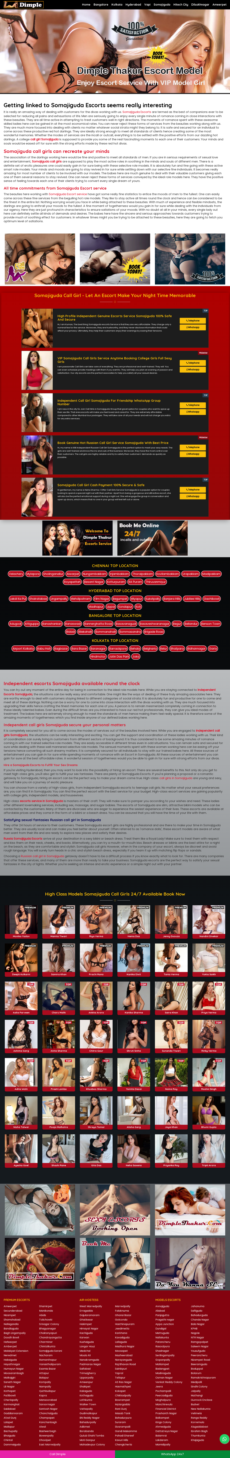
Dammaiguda (12, 1442)
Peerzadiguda (163, 1392)
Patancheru (162, 1339)
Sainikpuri (121, 1366)
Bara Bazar (79, 646)
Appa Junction (164, 1321)
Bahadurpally (88, 1419)
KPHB (194, 1326)
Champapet (47, 1415)
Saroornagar (47, 1401)
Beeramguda (199, 1361)
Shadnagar (162, 1348)
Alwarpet (73, 571)
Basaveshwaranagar (154, 621)
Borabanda (87, 1428)
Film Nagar (101, 596)
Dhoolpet (45, 1437)
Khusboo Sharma (96, 1086)
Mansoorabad (48, 1397)
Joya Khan (171, 1124)
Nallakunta (162, 1334)
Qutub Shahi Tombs (92, 1433)
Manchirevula (163, 1401)
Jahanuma (197, 1303)
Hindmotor (98, 654)
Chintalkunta (47, 1343)
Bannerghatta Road (98, 621)
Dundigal (160, 1326)
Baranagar (98, 646)
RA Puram (135, 579)
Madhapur (96, 604)
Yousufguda (198, 1348)
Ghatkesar (86, 1317)
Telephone (193, 321)
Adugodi (15, 621)
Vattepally (86, 1406)
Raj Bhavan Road (125, 1361)
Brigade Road (154, 629)
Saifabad (85, 1366)
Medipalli (196, 1379)
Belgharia (150, 646)
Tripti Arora (209, 1162)
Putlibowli (9, 1392)
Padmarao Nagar (90, 1361)
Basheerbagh (47, 1428)
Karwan (84, 1334)
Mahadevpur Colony (92, 1442)
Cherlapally (11, 1397)
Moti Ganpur (87, 1437)
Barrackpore (118, 646)
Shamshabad (12, 1317)
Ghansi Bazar (123, 1312)
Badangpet (162, 1366)
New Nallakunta (200, 1406)
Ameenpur (86, 1379)
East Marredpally (50, 1442)
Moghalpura (163, 1397)
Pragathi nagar (164, 1317)
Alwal (42, 1424)
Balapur (44, 1375)
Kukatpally (153, 596)
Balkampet (162, 1415)
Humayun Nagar (14, 1366)
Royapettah (72, 579)
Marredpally (122, 1303)
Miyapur (136, 596)
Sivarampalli (122, 1424)
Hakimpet (86, 1321)
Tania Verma (171, 971)
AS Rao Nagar (123, 1379)
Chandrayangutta (50, 1334)
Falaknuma (122, 1308)
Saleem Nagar (200, 1343)
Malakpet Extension (16, 1348)
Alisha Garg (134, 1124)
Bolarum (196, 1370)
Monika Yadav (21, 933)
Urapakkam (190, 571)
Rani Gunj (120, 1406)
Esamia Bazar (47, 1366)
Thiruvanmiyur (156, 579)
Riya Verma (96, 933)
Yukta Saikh (209, 971)
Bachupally (11, 1428)
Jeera (159, 1384)
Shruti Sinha (134, 1047)
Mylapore (33, 571)
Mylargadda (122, 1401)
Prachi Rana (96, 971)
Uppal (111, 604)
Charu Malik (59, 1009)
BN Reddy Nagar (90, 1415)
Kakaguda (86, 1388)
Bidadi (70, 629)
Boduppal (197, 1366)
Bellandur (191, 621)
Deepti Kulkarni (21, 971)
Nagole (195, 1330)
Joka (135, 654)
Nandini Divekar (208, 933)
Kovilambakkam (167, 571)
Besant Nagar (93, 579)
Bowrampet (122, 1397)
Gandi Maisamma (126, 1428)
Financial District (165, 1406)
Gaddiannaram (13, 1410)
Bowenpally (46, 1433)
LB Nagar (9, 1384)
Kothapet (10, 1388)
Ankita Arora (96, 1009)
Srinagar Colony (49, 1321)
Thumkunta (198, 1433)
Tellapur (120, 1375)
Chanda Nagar (200, 1317)
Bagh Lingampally (15, 1330)
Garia (213, 646)
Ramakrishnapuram (203, 1375)
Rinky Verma (208, 1047)
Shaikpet (85, 1384)
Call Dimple (57, 1454)
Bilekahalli (85, 629)
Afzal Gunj (10, 1415)
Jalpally (196, 1388)
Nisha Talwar (21, 1124)
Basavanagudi (126, 621)
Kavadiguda (122, 1334)
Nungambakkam (94, 571)
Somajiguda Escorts (137, 112)
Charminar (46, 1339)
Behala (135, 646)
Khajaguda (197, 1437)
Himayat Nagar (89, 1326)
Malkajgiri (9, 1375)
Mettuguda (162, 1330)
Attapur (44, 1370)
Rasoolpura (162, 1343)
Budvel (195, 1401)
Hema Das (134, 933)
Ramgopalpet (199, 1339)
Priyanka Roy (171, 1162)
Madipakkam (211, 571)
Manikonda (46, 1308)
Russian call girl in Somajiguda (42, 853)
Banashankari (52, 621)
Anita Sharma (59, 1047)
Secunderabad (13, 1308)
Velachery (16, 571)
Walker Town (88, 1401)
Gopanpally (162, 1357)
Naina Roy (171, 1086)
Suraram (120, 1419)
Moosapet (121, 1348)
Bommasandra (130, 629)
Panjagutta (162, 1312)
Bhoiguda (9, 1433)
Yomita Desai (134, 1086)
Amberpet (10, 1343)
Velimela (196, 1410)
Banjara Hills (172, 596)
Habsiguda (10, 1357)
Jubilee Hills (192, 596)
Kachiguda (86, 1330)
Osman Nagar (164, 1375)
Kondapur (125, 604)
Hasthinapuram (124, 1321)
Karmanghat (12, 1401)
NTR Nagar (197, 1334)
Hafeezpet (10, 1339)
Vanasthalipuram (50, 1361)
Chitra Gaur (96, 1047)
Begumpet (120, 596)
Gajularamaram (90, 1312)
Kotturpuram (116, 579)
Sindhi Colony (199, 1384)
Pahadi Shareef (124, 1433)
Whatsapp (193, 328)
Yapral (119, 1370)
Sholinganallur (53, 571)
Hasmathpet (123, 1384)
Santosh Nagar (48, 1406)
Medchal (85, 1348)
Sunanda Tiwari (171, 1047)
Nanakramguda (89, 1357)
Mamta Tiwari (58, 933)
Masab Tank (122, 1410)
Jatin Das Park (119, 654)
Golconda (121, 1317)
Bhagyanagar (47, 1326)
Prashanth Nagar (166, 1410)
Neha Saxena (134, 1162)
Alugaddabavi (199, 1424)
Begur (177, 621)
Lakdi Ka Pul (18, 596)
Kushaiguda (87, 1339)
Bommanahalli (105, 629)
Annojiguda (162, 1303)
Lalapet (8, 1419)
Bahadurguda (199, 1312)
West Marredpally (91, 1303)
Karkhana (121, 1330)
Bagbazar (61, 646)
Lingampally (58, 596)
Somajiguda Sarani (50, 1348)
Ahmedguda (163, 1424)
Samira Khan (58, 971)
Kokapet (120, 1388)
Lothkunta (86, 1397)
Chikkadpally (123, 1392)
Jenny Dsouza (171, 933)
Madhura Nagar (124, 1343)
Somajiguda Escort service (68, 194)
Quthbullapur (47, 1388)
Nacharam (46, 1352)
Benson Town (210, 621)
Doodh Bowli (11, 1334)
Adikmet (85, 1424)
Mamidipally (162, 1442)
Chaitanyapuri (48, 1330)
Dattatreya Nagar (166, 1428)
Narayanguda (123, 1357)
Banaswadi (73, 621)
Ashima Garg (21, 1047)
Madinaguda (163, 1370)
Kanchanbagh (48, 1419)
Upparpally (87, 1375)
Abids (42, 1312)
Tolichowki (45, 1317)
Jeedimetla (122, 1326)
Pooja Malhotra (59, 1124)
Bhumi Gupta (208, 1124)
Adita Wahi (21, 1086)
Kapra (43, 1392)
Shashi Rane (58, 1162)
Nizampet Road (200, 1357)
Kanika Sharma (134, 1009)
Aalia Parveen (21, 1009)
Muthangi (197, 1392)
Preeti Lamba (59, 1086)
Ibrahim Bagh (199, 1428)
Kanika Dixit (134, 971)
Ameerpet (10, 1303)
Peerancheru (199, 1352)
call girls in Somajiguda (175, 775)
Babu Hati (44, 646)
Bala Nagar (198, 1321)
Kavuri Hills (121, 1437)
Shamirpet (45, 1303)
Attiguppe (32, 621)
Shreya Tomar (96, 1124)
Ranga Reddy (199, 1415)
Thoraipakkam (142, 571)
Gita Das (96, 1162)
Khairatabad (38, 596)
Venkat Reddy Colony (168, 1379)
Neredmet (10, 1352)
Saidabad (9, 1406)
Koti (138, 604)
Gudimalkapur (88, 1410)
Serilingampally (165, 1352)
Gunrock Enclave (201, 1397)
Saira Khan (171, 1009)
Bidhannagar (196, 646)
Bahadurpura (123, 1415)
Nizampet (10, 1312)
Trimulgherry (88, 1370)
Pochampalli (163, 1388)
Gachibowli (212, 596)
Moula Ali (85, 1352)
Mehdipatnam (81, 596)
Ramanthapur (48, 1357)
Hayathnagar (12, 1361)
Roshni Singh (208, 1086)
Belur (163, 646)
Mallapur (9, 1424)
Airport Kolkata (23, 646)
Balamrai (161, 1433)
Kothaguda (86, 1392)
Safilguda (196, 1308)
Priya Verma (208, 1009)
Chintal (8, 1437)
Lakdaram (161, 1437)
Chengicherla (123, 1442)
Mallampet (162, 1361)
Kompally (45, 1379)
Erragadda (86, 1308)
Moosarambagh (14, 1370)
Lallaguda (121, 1339)
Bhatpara (177, 646)
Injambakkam (119, 571)
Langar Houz (87, 1343)
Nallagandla (11, 1321)
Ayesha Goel (21, 1162)
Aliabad (160, 1308)
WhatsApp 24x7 (172, 1454)
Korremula (197, 1419)
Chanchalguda (48, 1410)
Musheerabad (123, 1352)
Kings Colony (163, 1419)
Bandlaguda (11, 1326)
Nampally (45, 1384)
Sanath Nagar (12, 1379)
